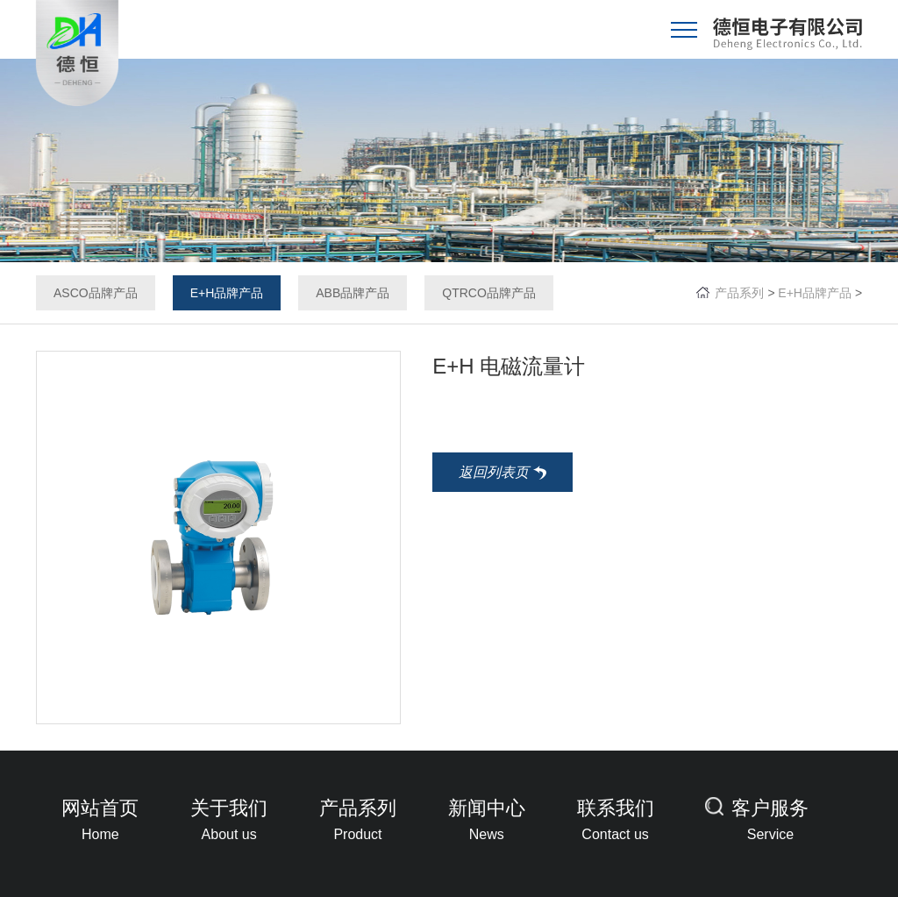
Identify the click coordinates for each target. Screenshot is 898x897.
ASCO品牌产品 (95, 293)
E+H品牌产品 (227, 293)
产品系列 (739, 293)
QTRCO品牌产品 (489, 293)
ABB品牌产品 (352, 293)
